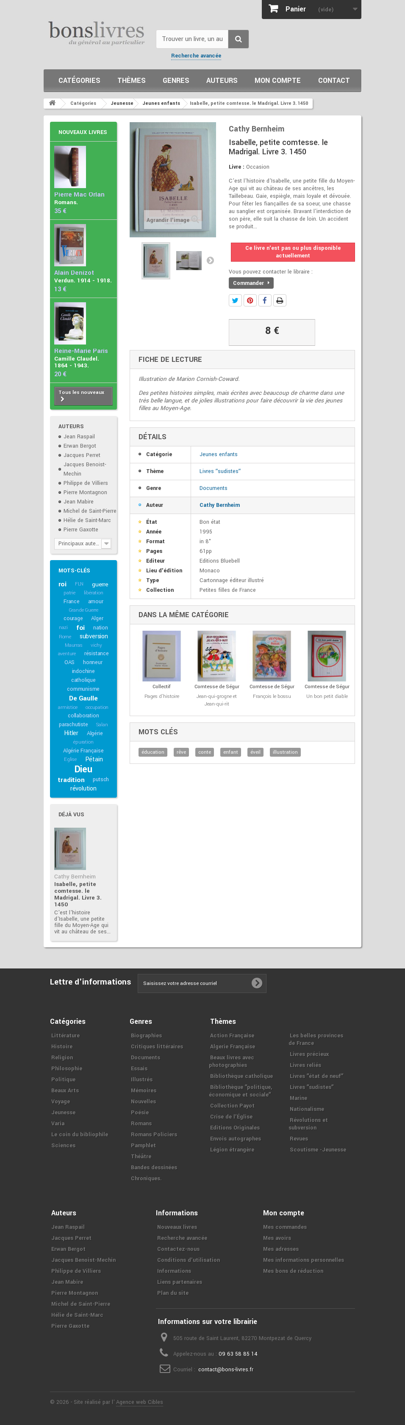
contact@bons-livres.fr (225, 1369)
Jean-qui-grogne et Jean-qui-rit (217, 700)
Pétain (94, 759)
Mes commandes (285, 1227)
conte (204, 752)
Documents (213, 488)
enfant (230, 752)
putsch (101, 779)
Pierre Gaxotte (81, 529)
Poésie (140, 1112)
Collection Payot (232, 1106)
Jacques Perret (82, 455)
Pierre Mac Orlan (79, 194)
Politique (63, 1079)
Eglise (70, 759)
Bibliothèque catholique (241, 1076)
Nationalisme (307, 1109)
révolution (83, 788)
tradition (71, 780)
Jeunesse (63, 1112)
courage (73, 618)
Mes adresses (281, 1249)
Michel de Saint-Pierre (90, 511)
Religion (62, 1057)
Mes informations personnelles (303, 1260)
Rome (65, 636)
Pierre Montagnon (85, 492)
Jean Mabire (79, 502)
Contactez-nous (178, 1249)
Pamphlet (143, 1145)
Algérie (95, 733)
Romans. (66, 202)
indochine (83, 671)
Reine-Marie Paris (81, 351)
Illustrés (142, 1079)
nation (100, 628)
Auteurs (222, 80)
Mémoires (143, 1090)
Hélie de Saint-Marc (87, 520)
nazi (63, 627)
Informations (174, 1271)
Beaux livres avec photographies (231, 1061)
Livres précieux (309, 1054)
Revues (299, 1139)
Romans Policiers (154, 1134)
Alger (97, 618)
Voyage (60, 1101)
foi (80, 627)
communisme (83, 689)
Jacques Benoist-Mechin (83, 1260)
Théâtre (141, 1156)
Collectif (162, 686)
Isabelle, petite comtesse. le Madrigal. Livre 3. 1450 (78, 894)
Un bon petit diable (327, 696)
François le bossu (272, 696)
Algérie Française (83, 751)
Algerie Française (232, 1046)
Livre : (236, 167)
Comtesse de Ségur (216, 686)
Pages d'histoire (161, 696)
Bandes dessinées (154, 1167)
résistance (96, 653)
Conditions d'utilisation (188, 1260)
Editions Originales (235, 1128)
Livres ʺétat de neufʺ (316, 1076)
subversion (94, 636)
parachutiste (73, 724)
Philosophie (66, 1068)
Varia (57, 1123)
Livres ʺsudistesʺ (220, 471)
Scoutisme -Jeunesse (318, 1150)
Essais (139, 1068)
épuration (83, 742)
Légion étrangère (232, 1150)
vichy (96, 645)
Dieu (83, 769)
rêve (181, 752)
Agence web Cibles (139, 1402)
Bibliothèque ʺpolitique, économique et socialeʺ (240, 1091)
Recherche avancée (196, 56)
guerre (100, 584)
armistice (67, 707)
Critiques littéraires (157, 1046)
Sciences (63, 1145)
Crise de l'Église (231, 1117)
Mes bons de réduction (293, 1271)
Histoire (61, 1046)
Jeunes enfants (219, 454)
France (72, 601)
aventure (67, 653)
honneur (93, 662)
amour (95, 601)
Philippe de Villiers (86, 483)
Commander (251, 283)
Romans (141, 1123)
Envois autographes (235, 1139)
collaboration (83, 715)
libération (93, 592)
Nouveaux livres (82, 132)
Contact (334, 80)
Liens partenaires (179, 1282)
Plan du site (173, 1293)
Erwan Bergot (80, 446)
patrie (69, 592)
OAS (69, 662)
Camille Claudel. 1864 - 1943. (76, 362)
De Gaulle (83, 698)
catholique (83, 680)
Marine (298, 1098)
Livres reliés (305, 1065)
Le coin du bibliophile (79, 1134)
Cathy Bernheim (75, 877)
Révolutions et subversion (308, 1124)
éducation (152, 752)
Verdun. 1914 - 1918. (83, 280)
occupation (97, 707)
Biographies (146, 1035)
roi (62, 584)
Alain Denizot (74, 272)
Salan (102, 724)
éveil (255, 752)
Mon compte (278, 80)
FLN (79, 584)
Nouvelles (143, 1101)
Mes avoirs (277, 1238)
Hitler (71, 733)
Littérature (65, 1035)
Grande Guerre (83, 610)
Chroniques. (146, 1178)
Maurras (74, 645)
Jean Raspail (79, 436)
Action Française (232, 1035)
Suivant (210, 260)
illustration (285, 752)
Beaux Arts (65, 1090)
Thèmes (131, 80)
